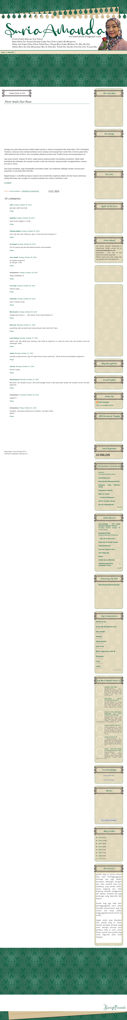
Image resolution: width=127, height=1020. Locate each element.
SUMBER (8, 183)
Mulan (100, 556)
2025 (100, 840)
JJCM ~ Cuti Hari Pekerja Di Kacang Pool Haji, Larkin (113, 749)
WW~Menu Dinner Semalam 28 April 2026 (113, 699)
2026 (100, 837)
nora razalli (14, 257)
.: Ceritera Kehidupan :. (107, 497)
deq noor (13, 325)
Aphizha (13, 218)
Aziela (12, 353)
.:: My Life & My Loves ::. (107, 538)
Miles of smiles (104, 494)
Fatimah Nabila (15, 231)
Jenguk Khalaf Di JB (110, 737)
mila (11, 205)
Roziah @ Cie (101, 622)
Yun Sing (13, 286)
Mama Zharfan (101, 641)
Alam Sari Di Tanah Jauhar (108, 542)
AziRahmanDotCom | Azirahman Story (109, 564)
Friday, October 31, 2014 (27, 408)
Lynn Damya (14, 338)
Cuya (98, 661)
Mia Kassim (14, 312)
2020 (100, 856)
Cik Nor (12, 366)
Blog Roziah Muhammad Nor (109, 481)
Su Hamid (13, 244)
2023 (100, 847)
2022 (100, 850)
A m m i (101, 472)
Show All (119, 507)
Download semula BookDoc (106, 474)
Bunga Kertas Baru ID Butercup (108, 535)
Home (3, 52)
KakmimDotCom (104, 546)
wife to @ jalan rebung (106, 501)
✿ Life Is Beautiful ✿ (106, 504)
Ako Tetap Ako (103, 553)
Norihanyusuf (15, 379)
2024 (100, 843)
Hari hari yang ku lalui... (107, 549)
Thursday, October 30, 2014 (29, 395)
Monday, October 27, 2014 (26, 325)
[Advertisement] (63, 71)
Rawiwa (99, 636)
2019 (100, 859)
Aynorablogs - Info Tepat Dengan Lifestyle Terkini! (109, 525)
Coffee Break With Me (106, 560)
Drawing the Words (105, 490)
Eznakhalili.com (104, 478)
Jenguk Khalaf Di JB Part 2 (112, 725)
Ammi (98, 666)
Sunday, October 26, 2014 (23, 205)
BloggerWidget (117, 670)
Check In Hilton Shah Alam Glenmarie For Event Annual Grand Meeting (113, 713)
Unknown (13, 299)
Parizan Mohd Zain (108, 775)
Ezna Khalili (100, 631)
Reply (12, 211)
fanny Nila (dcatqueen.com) (106, 627)
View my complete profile (104, 405)
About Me (10, 52)
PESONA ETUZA (104, 533)
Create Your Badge (108, 780)
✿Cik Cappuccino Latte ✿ (105, 651)
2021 (100, 853)
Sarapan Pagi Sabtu (110, 687)
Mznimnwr (100, 656)
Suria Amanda (103, 402)
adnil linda (100, 646)
